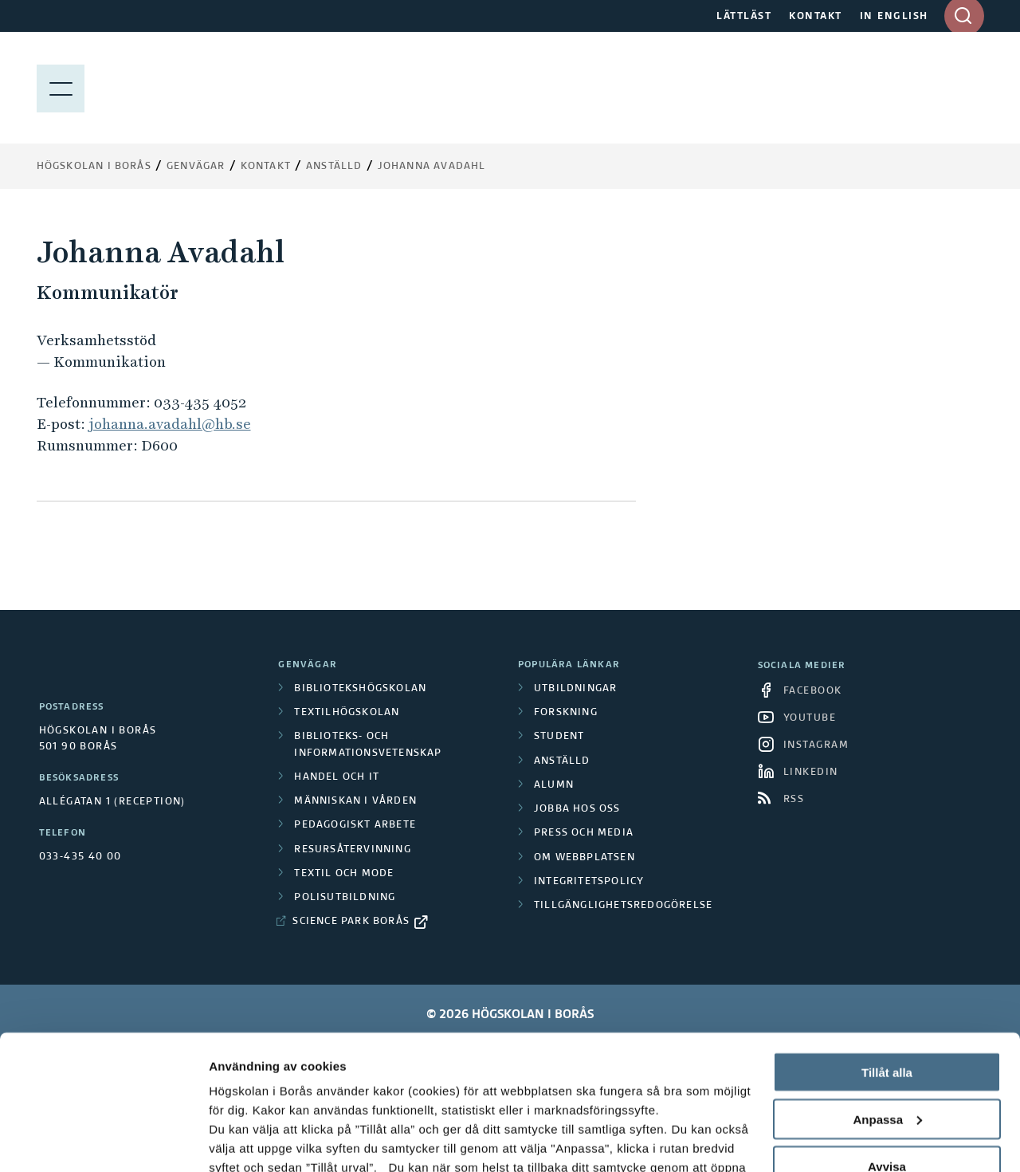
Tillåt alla (886, 946)
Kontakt (266, 166)
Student (559, 736)
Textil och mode (344, 873)
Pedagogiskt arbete (355, 825)
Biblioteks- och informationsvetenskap (367, 744)
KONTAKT (815, 16)
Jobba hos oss (577, 809)
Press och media (584, 833)
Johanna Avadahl (432, 166)
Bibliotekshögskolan (360, 688)
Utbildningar (575, 688)
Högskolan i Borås (94, 166)
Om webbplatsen (584, 857)
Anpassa (887, 993)
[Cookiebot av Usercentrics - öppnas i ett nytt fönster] (103, 1141)
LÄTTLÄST (743, 16)
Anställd (562, 761)
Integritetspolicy (589, 881)
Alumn (554, 785)
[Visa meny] (60, 88)
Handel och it (336, 777)
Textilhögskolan (346, 712)
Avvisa (887, 1040)
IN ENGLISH (894, 16)
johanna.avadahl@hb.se (169, 423)
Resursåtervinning (352, 849)
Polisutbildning (344, 897)
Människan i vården (355, 801)
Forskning (566, 712)
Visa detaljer (244, 1140)
